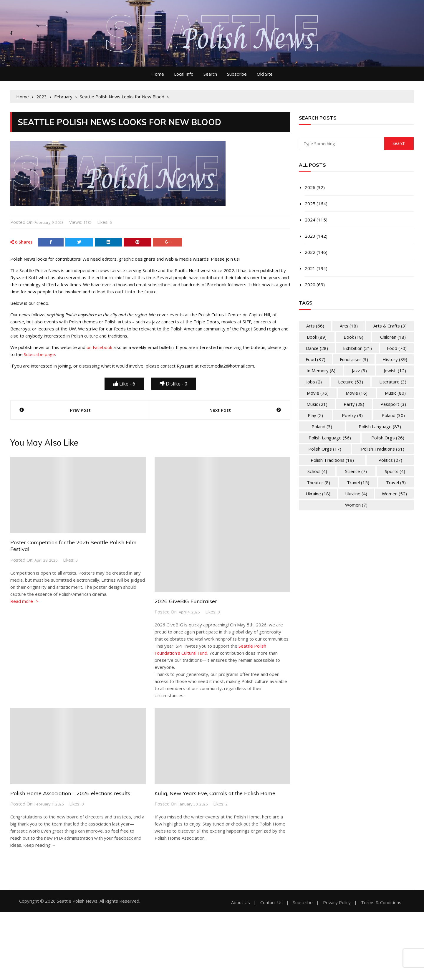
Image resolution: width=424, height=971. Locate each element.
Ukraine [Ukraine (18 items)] (318, 494)
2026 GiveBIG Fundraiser (186, 601)
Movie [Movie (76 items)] (318, 393)
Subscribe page (39, 354)
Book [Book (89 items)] (317, 337)
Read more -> (24, 601)
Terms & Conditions (381, 902)
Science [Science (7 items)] (356, 471)
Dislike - (173, 384)
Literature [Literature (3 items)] (392, 382)
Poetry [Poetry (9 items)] (352, 415)
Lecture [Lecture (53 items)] (350, 382)
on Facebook (99, 347)
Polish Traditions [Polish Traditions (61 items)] (382, 449)
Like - (124, 384)
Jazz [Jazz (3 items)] (359, 370)
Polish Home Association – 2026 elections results (70, 793)
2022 (310, 252)
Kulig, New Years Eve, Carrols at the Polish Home (215, 793)
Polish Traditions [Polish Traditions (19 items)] (332, 460)
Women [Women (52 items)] (394, 494)
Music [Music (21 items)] (317, 404)
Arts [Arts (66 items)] (315, 326)
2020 (310, 284)
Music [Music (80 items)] (395, 393)
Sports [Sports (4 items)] (395, 471)
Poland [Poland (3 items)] (322, 426)
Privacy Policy (337, 902)
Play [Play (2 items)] (315, 415)
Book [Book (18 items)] (353, 337)
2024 (310, 220)
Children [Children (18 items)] (393, 337)
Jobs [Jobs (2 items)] (314, 382)
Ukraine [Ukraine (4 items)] (356, 494)
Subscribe (237, 74)
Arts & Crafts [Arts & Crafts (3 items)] (390, 326)
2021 (310, 268)
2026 (310, 187)
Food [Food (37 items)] (315, 359)
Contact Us (271, 902)
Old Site (265, 74)
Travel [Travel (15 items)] (358, 482)
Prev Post (80, 410)
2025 (310, 203)
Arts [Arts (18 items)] (349, 326)
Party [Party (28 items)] (354, 404)
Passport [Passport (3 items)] (393, 404)
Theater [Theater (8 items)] (318, 482)
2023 (310, 236)
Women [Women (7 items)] (356, 505)
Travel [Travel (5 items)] (396, 482)
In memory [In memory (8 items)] (321, 370)
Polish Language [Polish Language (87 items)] (380, 426)
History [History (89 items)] (394, 359)
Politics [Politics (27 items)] (390, 460)
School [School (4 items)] (317, 471)
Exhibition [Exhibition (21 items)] (357, 348)
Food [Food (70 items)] (397, 348)
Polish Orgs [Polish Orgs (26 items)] (387, 438)
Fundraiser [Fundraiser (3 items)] (354, 359)
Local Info (183, 74)
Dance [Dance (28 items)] (317, 348)
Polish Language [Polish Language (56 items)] (330, 438)
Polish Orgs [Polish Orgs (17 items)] (324, 449)
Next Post (220, 410)
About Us (240, 902)
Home (157, 74)
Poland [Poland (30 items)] (393, 415)
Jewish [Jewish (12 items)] (395, 370)
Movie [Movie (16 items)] (356, 393)
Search (210, 74)
